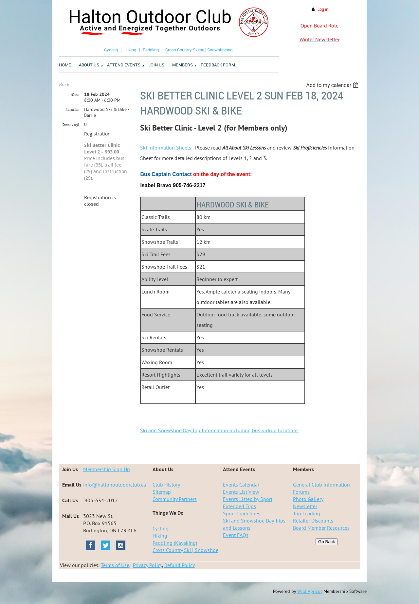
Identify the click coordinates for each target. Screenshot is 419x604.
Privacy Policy (147, 565)
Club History (166, 484)
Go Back (326, 541)
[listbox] (333, 85)
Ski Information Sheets (165, 147)
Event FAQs (235, 535)
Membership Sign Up (106, 469)
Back (64, 84)
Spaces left (70, 124)
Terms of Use (115, 565)
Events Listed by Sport (247, 499)
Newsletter (305, 506)
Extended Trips (239, 506)
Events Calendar (241, 484)
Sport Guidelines (241, 513)
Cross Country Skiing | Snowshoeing (198, 50)
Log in (323, 9)
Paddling (151, 50)
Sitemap (162, 492)
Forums (301, 492)
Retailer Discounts (313, 520)
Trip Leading (306, 513)
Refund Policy (179, 565)
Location (72, 109)
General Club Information (321, 484)
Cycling (111, 50)
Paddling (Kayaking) (175, 543)
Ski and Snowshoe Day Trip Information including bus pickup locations (219, 430)
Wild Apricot (309, 591)
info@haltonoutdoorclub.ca (114, 484)
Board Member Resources (321, 527)
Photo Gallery (308, 499)
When (74, 94)
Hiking (130, 50)
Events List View (241, 492)
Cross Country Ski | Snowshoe (185, 550)
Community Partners (175, 499)
